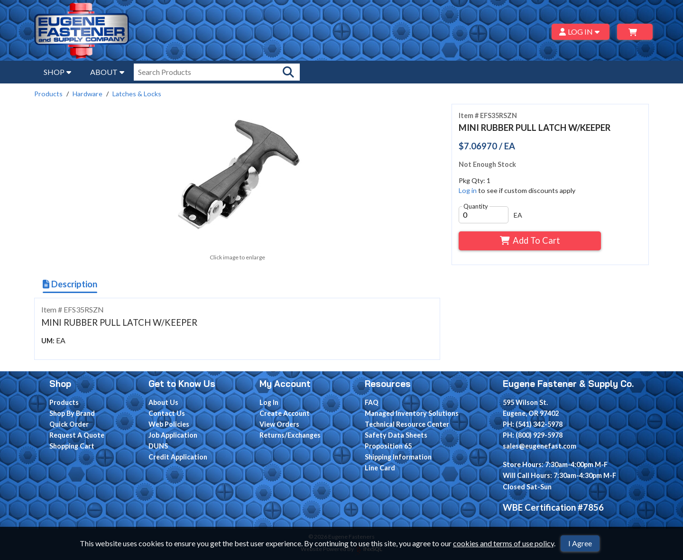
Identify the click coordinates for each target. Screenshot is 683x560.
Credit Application (177, 457)
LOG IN (580, 31)
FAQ (371, 402)
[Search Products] (288, 72)
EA (518, 215)
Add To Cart (530, 240)
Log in (468, 190)
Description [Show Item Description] (70, 284)
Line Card (380, 468)
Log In (268, 402)
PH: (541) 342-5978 (533, 424)
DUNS (158, 446)
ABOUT (107, 71)
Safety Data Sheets (396, 435)
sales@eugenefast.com (539, 446)
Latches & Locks (136, 94)
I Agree (580, 543)
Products (48, 94)
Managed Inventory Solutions (412, 413)
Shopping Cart (71, 446)
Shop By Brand (72, 413)
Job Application (172, 435)
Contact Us (166, 413)
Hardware (87, 94)
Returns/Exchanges (290, 435)
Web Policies (168, 424)
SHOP (57, 71)
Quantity (475, 206)
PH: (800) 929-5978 (533, 435)
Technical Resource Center (407, 424)
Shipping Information (398, 457)
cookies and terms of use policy (503, 543)
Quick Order (69, 424)
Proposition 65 (388, 446)
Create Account (284, 413)
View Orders (279, 424)
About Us (163, 402)
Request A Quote (76, 435)
